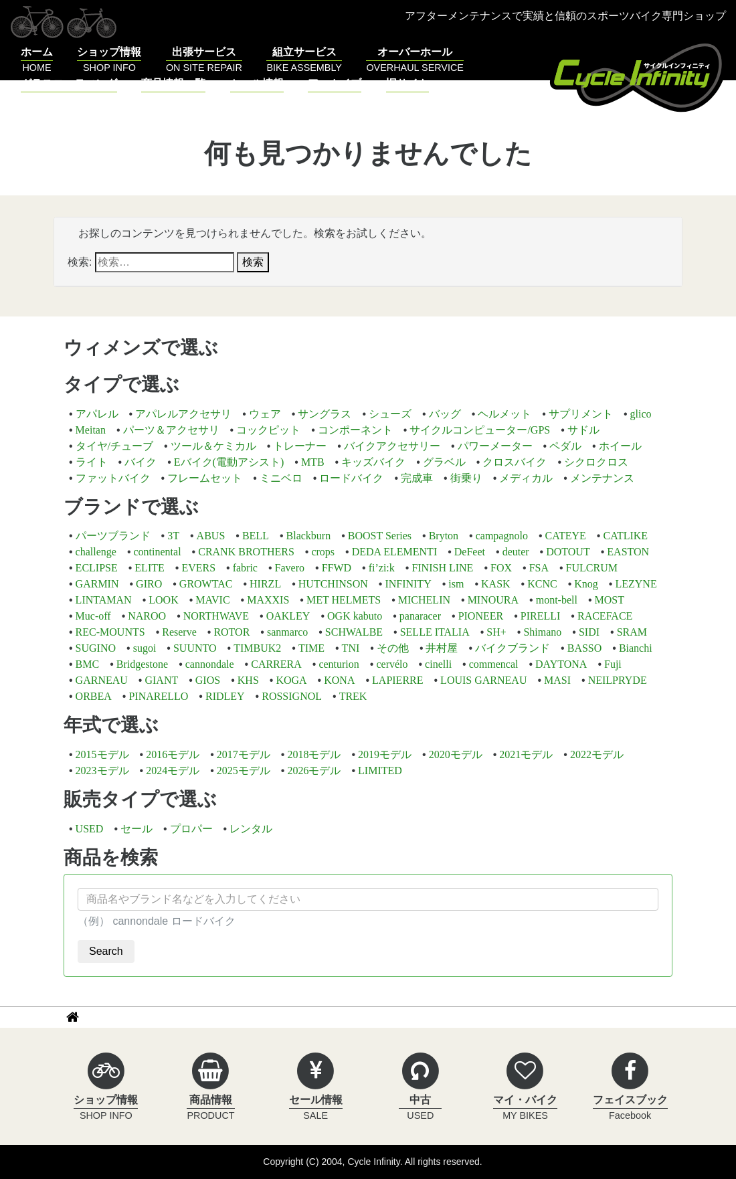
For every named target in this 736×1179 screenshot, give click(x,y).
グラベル (444, 462)
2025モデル (243, 770)
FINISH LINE (442, 567)
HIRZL (265, 584)
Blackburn (308, 535)
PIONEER (481, 616)
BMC (88, 664)
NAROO (147, 616)
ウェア (265, 414)
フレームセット (204, 478)
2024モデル (172, 770)
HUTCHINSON (333, 584)
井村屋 (442, 648)
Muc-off (93, 616)
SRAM (632, 632)
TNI (351, 648)
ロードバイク (351, 478)
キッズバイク (373, 462)
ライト (92, 462)
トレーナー (300, 446)
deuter (515, 551)
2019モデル (384, 754)
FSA (539, 567)
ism (456, 584)
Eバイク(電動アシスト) (229, 462)
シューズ (390, 414)
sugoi (145, 648)
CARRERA (276, 664)
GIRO (149, 584)
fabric (245, 567)
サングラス (324, 414)
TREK (353, 696)
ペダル (565, 446)
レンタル (250, 828)
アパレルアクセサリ (183, 414)
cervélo (391, 664)
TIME (311, 648)
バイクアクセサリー (392, 446)
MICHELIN (424, 600)
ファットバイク (113, 478)
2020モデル (455, 754)
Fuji (613, 664)
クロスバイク (514, 462)
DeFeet (469, 551)
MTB (313, 462)
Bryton (443, 535)
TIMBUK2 (257, 648)
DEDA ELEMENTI (395, 551)
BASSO (584, 648)
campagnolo (502, 535)
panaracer (420, 616)
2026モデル (314, 770)
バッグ (445, 414)
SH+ (496, 632)
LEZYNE (635, 584)
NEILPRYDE (617, 680)
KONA (339, 680)
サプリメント (581, 414)
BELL (255, 535)
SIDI (589, 632)
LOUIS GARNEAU (483, 680)
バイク (140, 462)
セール (136, 828)
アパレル (97, 414)
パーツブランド (113, 535)
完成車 (417, 478)
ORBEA (94, 696)
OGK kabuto (354, 616)
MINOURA (493, 600)
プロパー (191, 828)
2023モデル (102, 770)
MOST (609, 600)
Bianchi (635, 648)
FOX (501, 567)
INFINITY (408, 584)
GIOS (207, 680)
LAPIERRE (397, 680)
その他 (393, 648)
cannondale (209, 664)
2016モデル (172, 754)
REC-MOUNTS (110, 632)
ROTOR (231, 632)
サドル (583, 430)
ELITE (149, 567)
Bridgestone (142, 664)
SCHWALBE (354, 632)
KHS (248, 680)
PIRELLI (541, 616)
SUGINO (96, 648)
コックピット (268, 430)
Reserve (179, 632)
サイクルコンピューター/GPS (479, 430)
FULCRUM (592, 567)
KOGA (291, 680)
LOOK (163, 600)
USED (90, 828)
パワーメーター (495, 446)
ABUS (211, 535)
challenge (96, 551)
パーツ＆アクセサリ (171, 430)
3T (173, 535)
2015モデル (102, 754)
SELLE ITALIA (435, 632)
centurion (338, 664)
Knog (586, 584)
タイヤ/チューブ (114, 446)
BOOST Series (379, 535)
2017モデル (243, 754)
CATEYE (565, 535)
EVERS (198, 567)
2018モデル (314, 754)
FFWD (336, 567)
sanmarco (287, 632)
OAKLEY (288, 616)
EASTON (628, 551)
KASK (496, 584)
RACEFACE (604, 616)
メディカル (526, 478)
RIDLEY (225, 696)
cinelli (438, 664)
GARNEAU (102, 680)
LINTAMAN (104, 600)
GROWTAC (206, 584)
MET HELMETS (343, 600)
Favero (289, 567)
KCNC (542, 584)
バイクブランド (512, 648)
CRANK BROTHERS (246, 551)
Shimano (542, 632)
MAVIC (212, 600)
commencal (494, 664)
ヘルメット (504, 414)
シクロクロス (596, 462)
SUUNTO (195, 648)
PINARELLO (158, 696)
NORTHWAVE (216, 616)
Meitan (91, 430)
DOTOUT (567, 551)
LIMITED (380, 770)
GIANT (161, 680)
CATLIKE (625, 535)
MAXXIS (268, 600)
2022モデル (597, 754)
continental (157, 551)
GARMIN (97, 584)
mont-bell (556, 600)
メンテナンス (602, 478)
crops (323, 551)
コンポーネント (355, 430)
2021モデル (526, 754)
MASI (557, 680)
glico (640, 414)
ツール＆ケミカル (213, 446)
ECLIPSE (97, 567)
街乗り (466, 478)
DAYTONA (561, 664)
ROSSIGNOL (292, 696)
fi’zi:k (382, 567)
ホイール (620, 446)
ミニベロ (281, 478)
